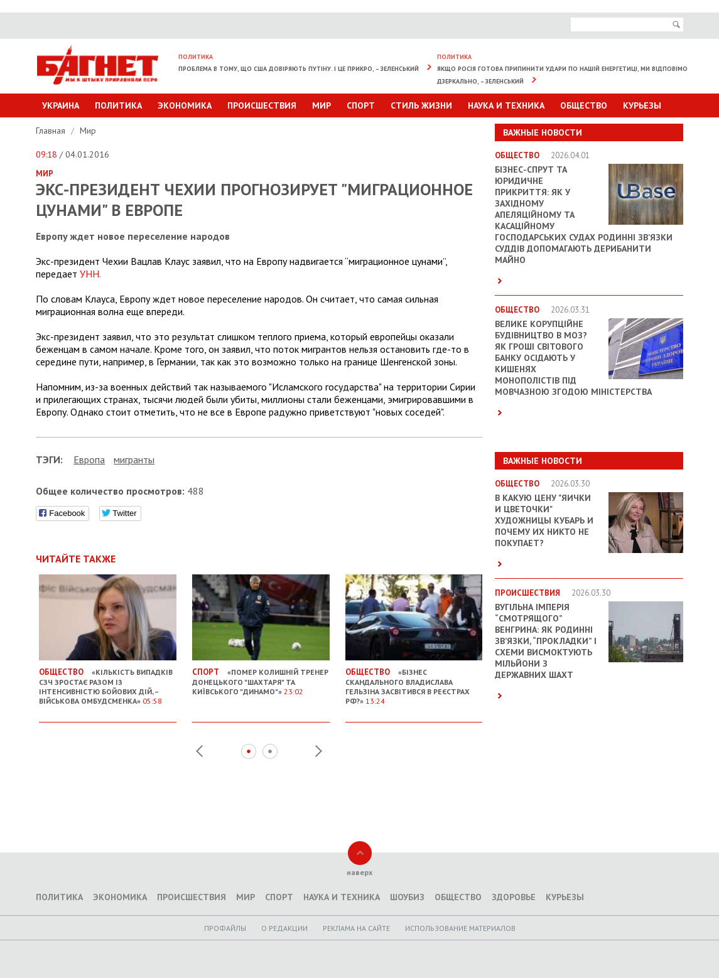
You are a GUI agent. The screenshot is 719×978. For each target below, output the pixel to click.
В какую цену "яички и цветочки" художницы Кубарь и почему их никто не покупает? (544, 520)
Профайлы (225, 928)
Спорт (361, 105)
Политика (118, 105)
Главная (52, 130)
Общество (583, 105)
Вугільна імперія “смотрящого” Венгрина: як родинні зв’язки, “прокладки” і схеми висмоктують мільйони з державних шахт (546, 640)
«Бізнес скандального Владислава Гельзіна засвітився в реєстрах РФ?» (414, 681)
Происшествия (261, 105)
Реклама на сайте (356, 928)
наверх (359, 872)
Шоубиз (407, 897)
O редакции (284, 928)
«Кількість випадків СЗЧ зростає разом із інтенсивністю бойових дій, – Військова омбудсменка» (107, 681)
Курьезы (642, 105)
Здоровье (514, 897)
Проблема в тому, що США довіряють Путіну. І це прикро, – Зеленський (298, 69)
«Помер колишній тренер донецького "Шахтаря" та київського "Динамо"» (261, 676)
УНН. (90, 273)
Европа (89, 459)
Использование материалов (460, 928)
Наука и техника (506, 105)
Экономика (185, 105)
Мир (321, 105)
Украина (60, 105)
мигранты (134, 459)
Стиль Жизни (421, 105)
